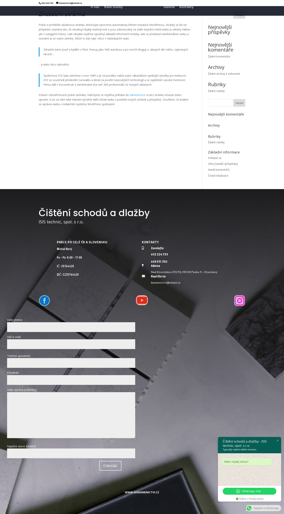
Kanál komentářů (219, 169)
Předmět (71, 376)
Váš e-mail (71, 340)
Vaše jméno (71, 323)
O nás (95, 15)
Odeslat (110, 465)
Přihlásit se (215, 158)
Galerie (169, 15)
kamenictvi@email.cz (165, 282)
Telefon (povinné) (71, 359)
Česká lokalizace (218, 175)
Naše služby (113, 15)
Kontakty (186, 15)
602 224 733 (159, 254)
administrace (138, 95)
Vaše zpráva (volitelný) (71, 413)
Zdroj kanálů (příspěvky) (223, 164)
